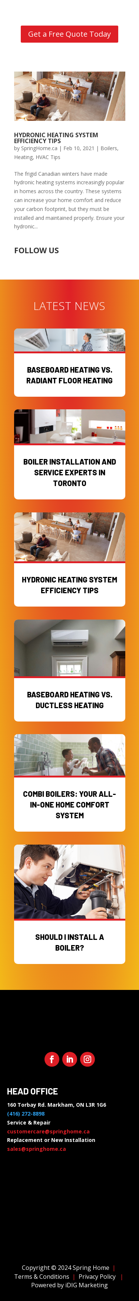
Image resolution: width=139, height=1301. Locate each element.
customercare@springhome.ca (48, 1131)
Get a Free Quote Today (69, 34)
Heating (23, 157)
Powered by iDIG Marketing (69, 1285)
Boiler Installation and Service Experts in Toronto (69, 472)
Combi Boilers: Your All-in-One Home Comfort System (69, 804)
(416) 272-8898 (25, 1113)
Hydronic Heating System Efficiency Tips (56, 138)
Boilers (108, 148)
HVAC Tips (48, 157)
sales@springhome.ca (36, 1148)
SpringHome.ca (39, 148)
